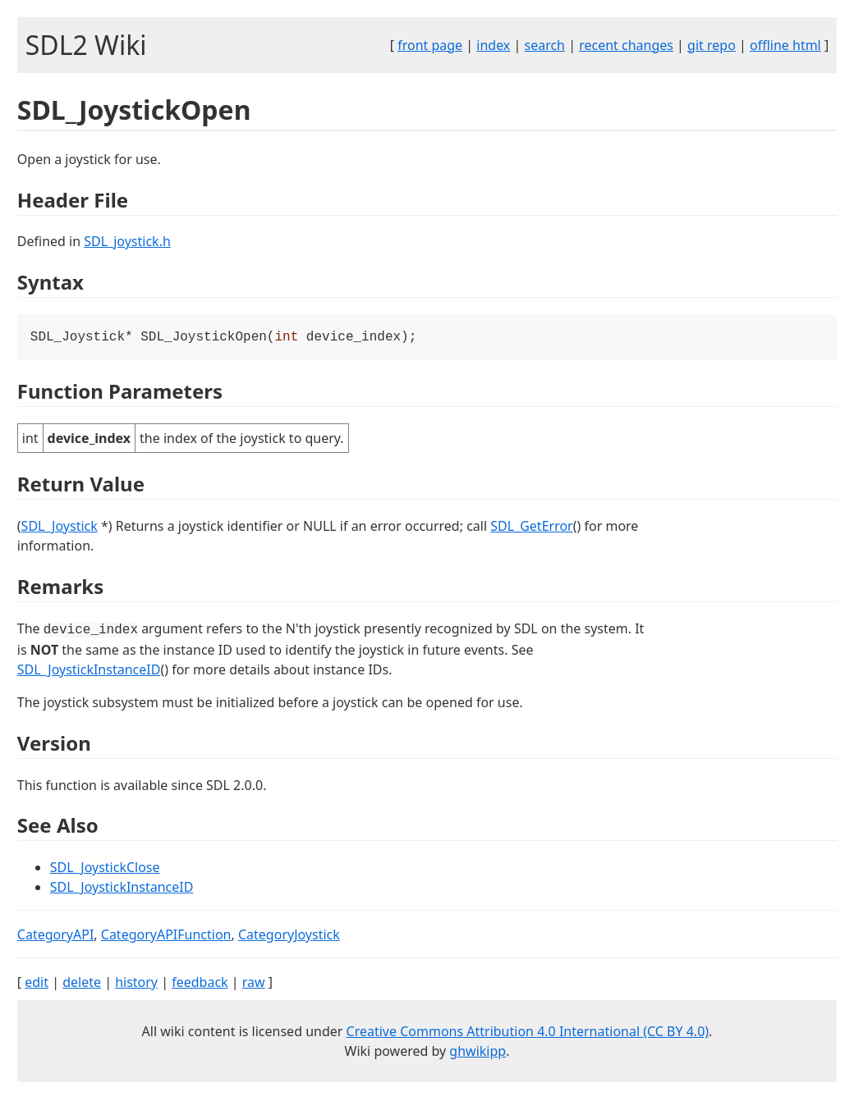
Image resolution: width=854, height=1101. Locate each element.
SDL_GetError (531, 528)
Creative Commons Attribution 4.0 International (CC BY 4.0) (528, 1033)
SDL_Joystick (59, 528)
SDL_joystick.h (127, 241)
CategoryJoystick (289, 936)
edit (36, 984)
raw (253, 984)
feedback (199, 984)
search (544, 45)
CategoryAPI (55, 936)
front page (429, 45)
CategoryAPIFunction (166, 936)
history (136, 984)
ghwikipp (477, 1053)
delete (81, 984)
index (493, 45)
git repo (711, 45)
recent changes (626, 45)
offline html (785, 45)
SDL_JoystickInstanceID (89, 671)
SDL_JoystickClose (105, 869)
